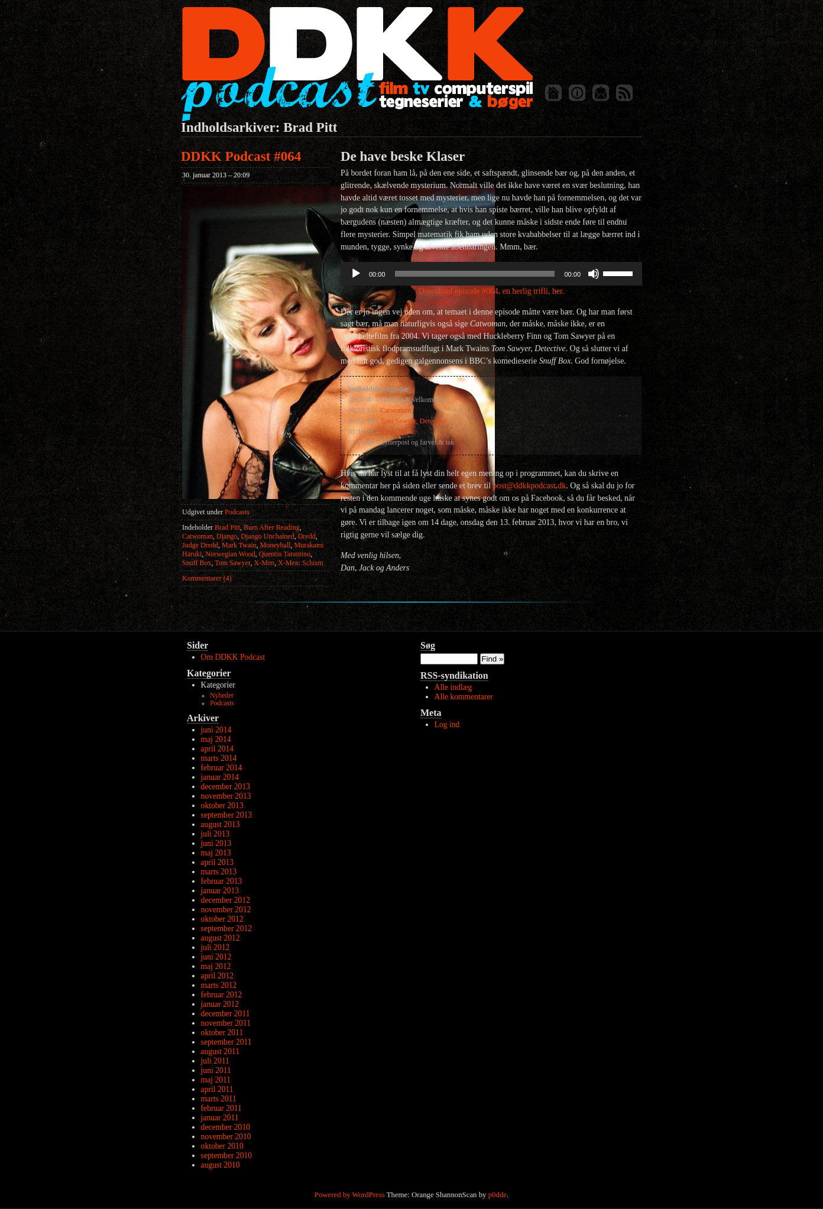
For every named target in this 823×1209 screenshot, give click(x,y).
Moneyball (275, 545)
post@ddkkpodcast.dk (529, 485)
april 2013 (217, 862)
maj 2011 (216, 1079)
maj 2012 (216, 966)
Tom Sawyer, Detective (413, 421)
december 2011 (225, 1013)
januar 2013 (220, 890)
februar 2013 (221, 881)
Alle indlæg (453, 687)
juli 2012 (215, 947)
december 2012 (225, 900)
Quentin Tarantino (284, 554)
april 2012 (217, 975)
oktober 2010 (222, 1146)
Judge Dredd (200, 545)
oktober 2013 (222, 805)
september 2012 (226, 928)
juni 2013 (216, 843)
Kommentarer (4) (207, 578)
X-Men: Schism (300, 563)
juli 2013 (215, 833)
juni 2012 (216, 956)
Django (226, 536)
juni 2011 (216, 1070)
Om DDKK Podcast (233, 657)
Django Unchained (267, 536)
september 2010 (226, 1155)
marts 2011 (218, 1098)
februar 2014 (221, 767)
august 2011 (220, 1051)
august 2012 (220, 938)
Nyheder (222, 695)
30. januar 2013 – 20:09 (216, 175)
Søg (427, 645)
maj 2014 (216, 739)
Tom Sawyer (232, 563)
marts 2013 (219, 871)
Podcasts (237, 512)
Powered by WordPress (350, 1195)
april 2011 (217, 1089)
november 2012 (226, 909)
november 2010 (226, 1136)
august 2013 (220, 824)
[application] (491, 274)
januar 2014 (220, 777)
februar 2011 (221, 1108)
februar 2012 (221, 994)
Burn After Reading (272, 527)
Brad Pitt (227, 527)
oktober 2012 (222, 919)
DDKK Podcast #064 (241, 156)
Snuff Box (196, 563)
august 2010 (220, 1165)
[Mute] (594, 274)
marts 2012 (219, 985)
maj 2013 (216, 852)
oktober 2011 (222, 1032)
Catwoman (197, 536)
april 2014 (217, 748)
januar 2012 (220, 1004)
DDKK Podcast (357, 63)
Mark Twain (239, 545)
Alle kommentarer (464, 696)
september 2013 (226, 815)
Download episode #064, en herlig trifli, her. (492, 291)
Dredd (307, 536)
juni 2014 (216, 729)
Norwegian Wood (230, 554)
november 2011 (226, 1023)
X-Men (264, 563)
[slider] (475, 274)
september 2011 (226, 1042)
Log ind (447, 724)
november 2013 (226, 796)
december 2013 (225, 786)
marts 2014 (219, 758)
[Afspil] (356, 274)
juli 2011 (215, 1060)
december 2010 (225, 1127)
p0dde (497, 1195)
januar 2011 (220, 1117)
